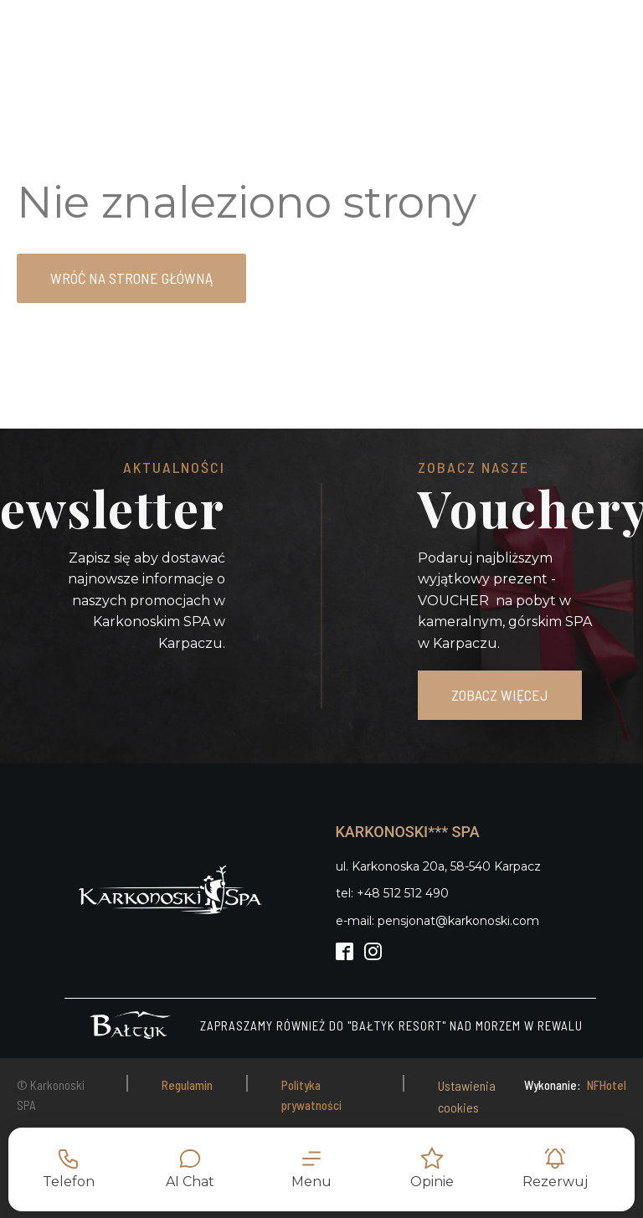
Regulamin (187, 1084)
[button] (311, 1169)
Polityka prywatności (311, 1095)
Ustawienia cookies (467, 1096)
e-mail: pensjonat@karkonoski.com (437, 920)
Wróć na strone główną (131, 278)
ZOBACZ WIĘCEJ (499, 695)
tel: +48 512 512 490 (392, 893)
